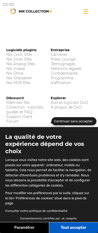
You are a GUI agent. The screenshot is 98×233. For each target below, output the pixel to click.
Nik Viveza (15, 68)
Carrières (59, 54)
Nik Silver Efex (19, 59)
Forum (12, 121)
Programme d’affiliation (62, 80)
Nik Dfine (14, 73)
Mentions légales (66, 68)
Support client (19, 116)
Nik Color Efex (19, 54)
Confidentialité (64, 73)
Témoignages (63, 64)
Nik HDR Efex (18, 82)
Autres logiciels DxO (69, 102)
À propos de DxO (66, 107)
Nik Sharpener (19, 78)
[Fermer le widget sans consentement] (73, 121)
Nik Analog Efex (20, 64)
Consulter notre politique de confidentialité (36, 211)
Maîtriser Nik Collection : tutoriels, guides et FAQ (25, 107)
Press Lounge (63, 59)
